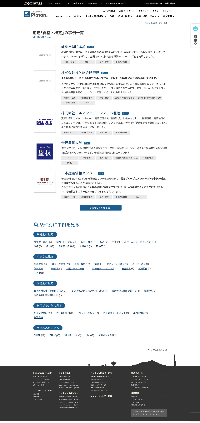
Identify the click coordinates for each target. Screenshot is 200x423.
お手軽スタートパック (114, 313)
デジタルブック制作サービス (100, 390)
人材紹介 (84, 246)
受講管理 (148, 291)
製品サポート (137, 373)
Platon (66, 382)
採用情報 (135, 393)
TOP (147, 23)
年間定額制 (138, 313)
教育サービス (69, 98)
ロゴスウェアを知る (138, 405)
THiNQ (53, 335)
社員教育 (38, 264)
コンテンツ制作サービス (101, 373)
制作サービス (71, 335)
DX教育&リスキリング (103, 268)
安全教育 (126, 268)
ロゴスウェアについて (43, 390)
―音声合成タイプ (97, 379)
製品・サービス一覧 (40, 377)
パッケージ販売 (86, 313)
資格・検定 (104, 62)
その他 (37, 273)
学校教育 (86, 158)
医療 (36, 246)
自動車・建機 (65, 246)
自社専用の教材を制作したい (149, 98)
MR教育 (55, 268)
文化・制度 (135, 402)
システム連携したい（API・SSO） (88, 291)
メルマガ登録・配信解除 (139, 388)
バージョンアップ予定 (139, 382)
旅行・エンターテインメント (138, 242)
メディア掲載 (37, 399)
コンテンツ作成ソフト (68, 393)
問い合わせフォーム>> (151, 414)
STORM (68, 399)
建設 (48, 246)
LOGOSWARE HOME (42, 373)
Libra (138, 197)
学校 (69, 158)
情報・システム (64, 242)
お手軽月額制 (121, 62)
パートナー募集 (38, 385)
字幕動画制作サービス (98, 388)
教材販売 (142, 268)
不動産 (99, 246)
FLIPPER (68, 397)
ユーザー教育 (139, 264)
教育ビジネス (86, 98)
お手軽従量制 (69, 103)
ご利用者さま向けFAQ (139, 377)
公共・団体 (69, 62)
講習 (87, 62)
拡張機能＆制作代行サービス (68, 408)
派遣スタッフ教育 (75, 268)
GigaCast (69, 388)
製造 (102, 242)
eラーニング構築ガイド (41, 382)
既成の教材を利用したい (46, 295)
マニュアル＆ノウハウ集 (139, 379)
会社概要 (36, 394)
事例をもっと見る (100, 207)
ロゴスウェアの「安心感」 (41, 379)
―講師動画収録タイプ (98, 382)
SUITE (86, 103)
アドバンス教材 (106, 335)
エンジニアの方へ (137, 399)
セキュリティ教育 (115, 264)
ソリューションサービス (101, 396)
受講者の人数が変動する (124, 98)
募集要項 (134, 397)
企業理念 (36, 397)
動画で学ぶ (135, 385)
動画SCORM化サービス (99, 385)
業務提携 (38, 317)
